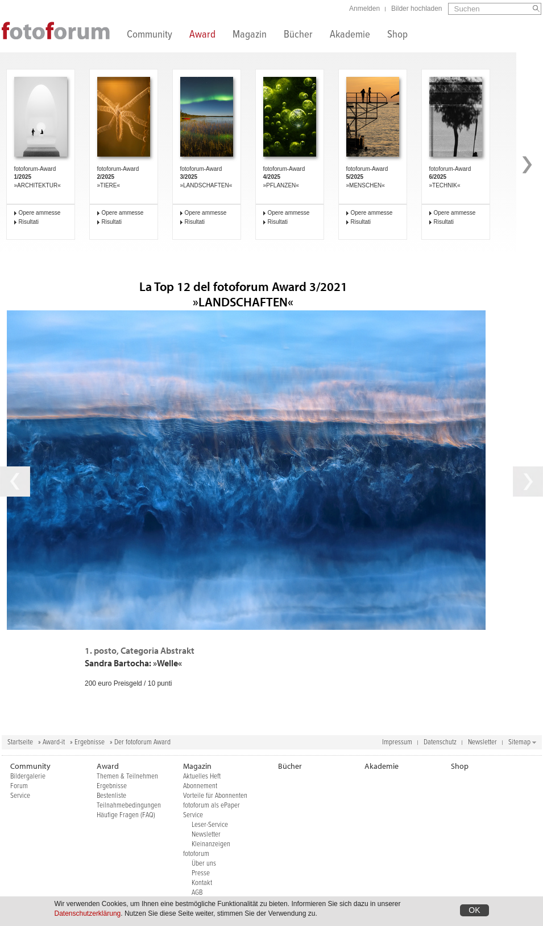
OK (474, 910)
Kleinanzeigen (211, 844)
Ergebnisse (89, 742)
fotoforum (196, 854)
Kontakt (202, 883)
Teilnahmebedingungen (129, 805)
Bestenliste (111, 796)
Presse (201, 873)
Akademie (350, 36)
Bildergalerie (27, 776)
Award (202, 36)
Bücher (298, 36)
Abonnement (200, 786)
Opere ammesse (40, 213)
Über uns (204, 863)
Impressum (397, 742)
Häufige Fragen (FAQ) (126, 815)
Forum (19, 786)
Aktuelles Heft (202, 776)
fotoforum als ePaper (211, 805)
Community (149, 36)
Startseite (20, 742)
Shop (397, 36)
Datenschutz (440, 742)
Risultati (29, 222)
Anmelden (364, 9)
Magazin (250, 36)
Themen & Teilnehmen (127, 776)
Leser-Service (210, 825)
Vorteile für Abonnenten (215, 796)
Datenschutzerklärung (88, 913)
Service (20, 796)
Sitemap (519, 742)
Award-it (54, 742)
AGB (197, 893)
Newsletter (482, 742)
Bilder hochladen (416, 9)
